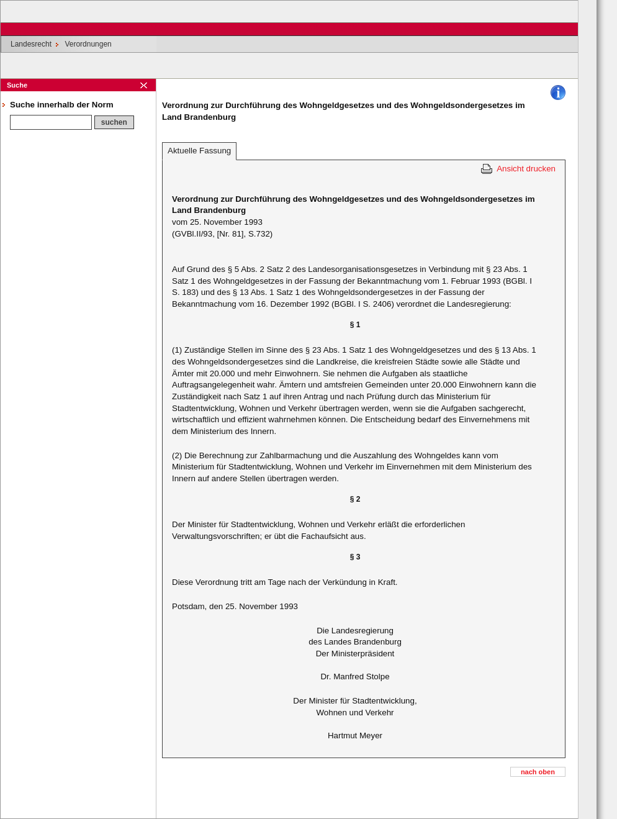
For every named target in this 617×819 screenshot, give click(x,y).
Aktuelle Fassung (199, 150)
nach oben (538, 772)
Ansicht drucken (526, 168)
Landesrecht (31, 44)
